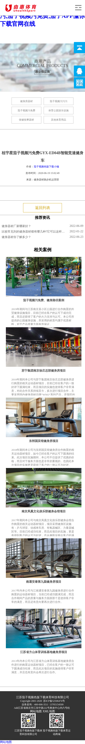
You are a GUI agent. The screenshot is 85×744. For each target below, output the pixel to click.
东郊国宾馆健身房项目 (43, 441)
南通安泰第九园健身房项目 (43, 581)
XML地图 (49, 711)
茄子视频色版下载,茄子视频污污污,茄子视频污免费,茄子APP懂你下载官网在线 (42, 16)
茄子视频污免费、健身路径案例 (43, 300)
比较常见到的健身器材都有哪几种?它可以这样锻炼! (33, 231)
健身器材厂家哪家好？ (16, 226)
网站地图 (36, 711)
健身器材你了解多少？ (16, 237)
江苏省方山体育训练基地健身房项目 (43, 652)
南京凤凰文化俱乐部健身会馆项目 (44, 511)
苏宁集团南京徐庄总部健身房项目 (44, 370)
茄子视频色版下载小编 (46, 166)
